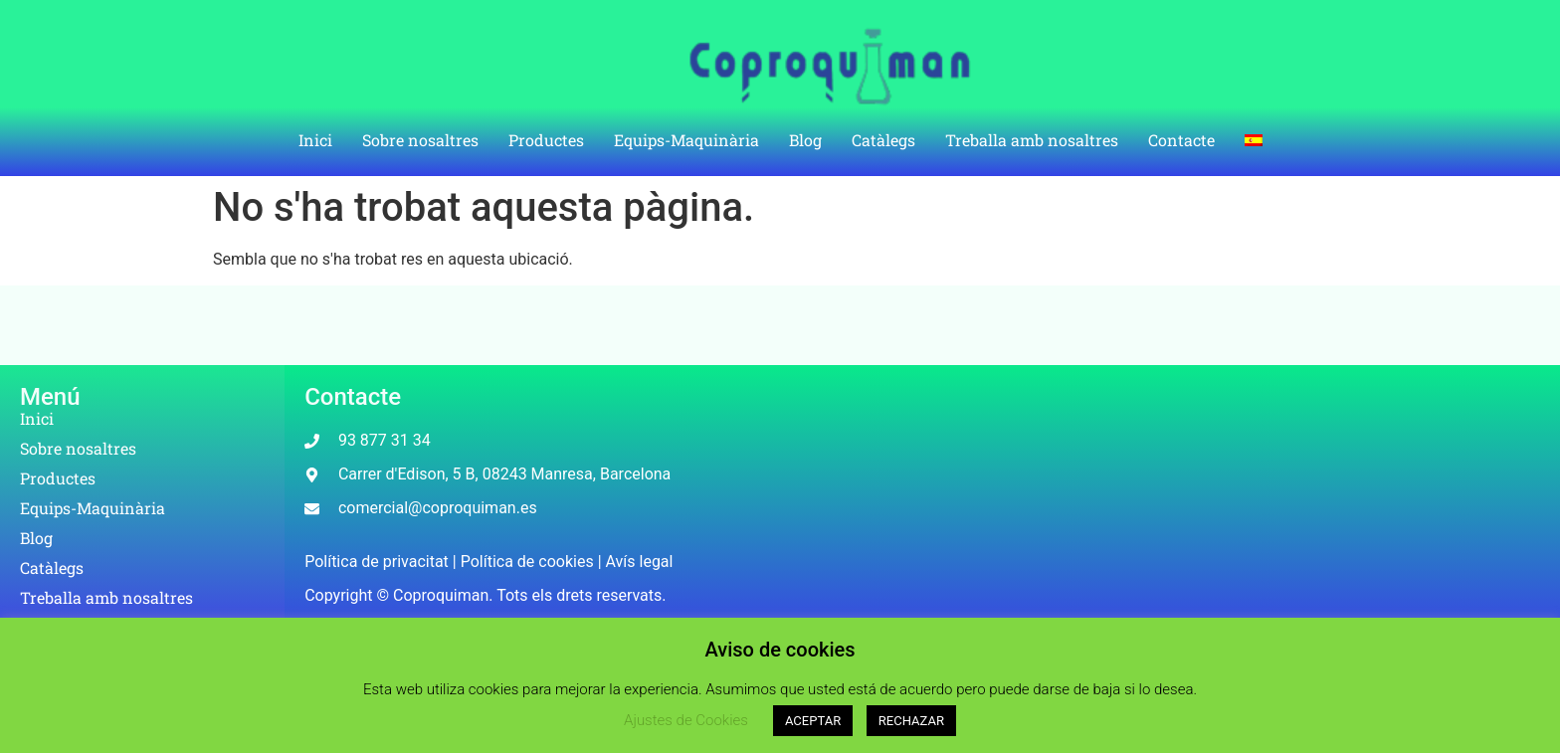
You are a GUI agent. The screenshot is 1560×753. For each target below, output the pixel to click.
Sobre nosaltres (420, 139)
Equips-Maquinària (686, 139)
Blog (805, 139)
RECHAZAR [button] (911, 720)
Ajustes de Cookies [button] (686, 720)
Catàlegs (883, 139)
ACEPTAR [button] (813, 720)
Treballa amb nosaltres (1031, 139)
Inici (315, 139)
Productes (546, 139)
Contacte (1181, 139)
